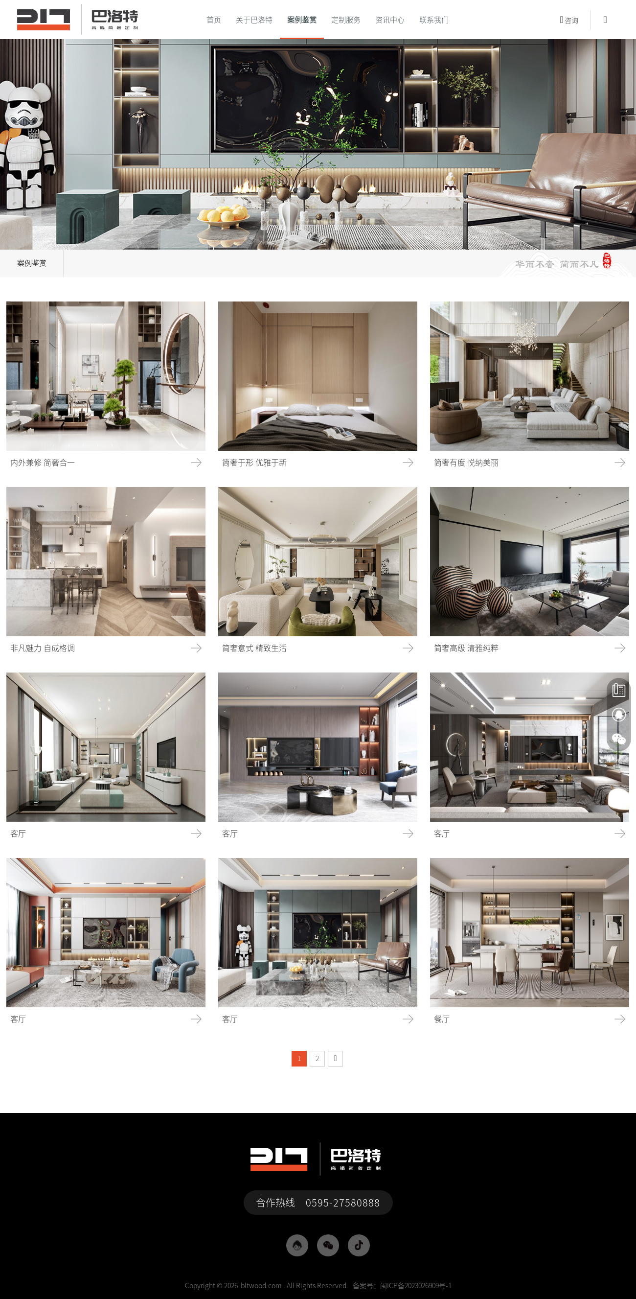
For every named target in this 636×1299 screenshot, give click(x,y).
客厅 (18, 833)
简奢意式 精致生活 (254, 648)
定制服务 (346, 19)
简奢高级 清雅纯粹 (466, 648)
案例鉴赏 (302, 19)
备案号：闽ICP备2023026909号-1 (402, 1285)
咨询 (569, 19)
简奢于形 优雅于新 (254, 462)
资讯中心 (390, 19)
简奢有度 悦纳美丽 (466, 462)
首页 (213, 19)
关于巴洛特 (254, 19)
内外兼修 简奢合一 (42, 462)
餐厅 (442, 1019)
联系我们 (434, 19)
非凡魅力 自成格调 (42, 648)
